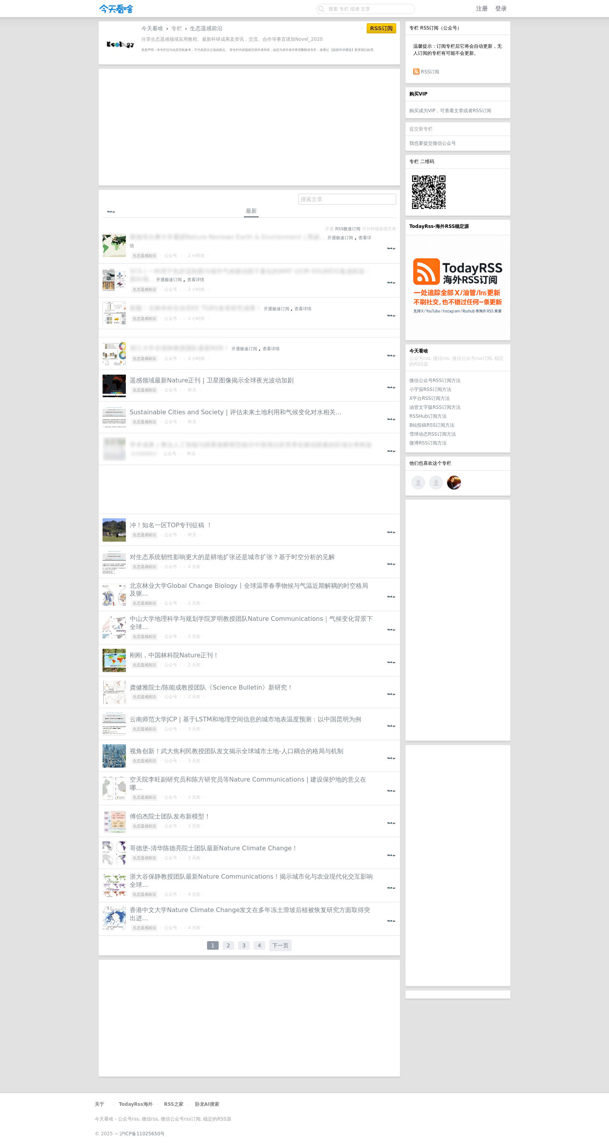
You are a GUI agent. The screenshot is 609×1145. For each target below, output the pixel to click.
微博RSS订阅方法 (428, 443)
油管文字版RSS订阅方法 (435, 407)
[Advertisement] (457, 620)
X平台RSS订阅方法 (429, 398)
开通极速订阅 (340, 237)
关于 (99, 1104)
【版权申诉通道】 (342, 50)
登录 (501, 8)
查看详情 (195, 279)
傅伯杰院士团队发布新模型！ (170, 816)
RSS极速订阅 (348, 228)
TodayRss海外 (136, 1104)
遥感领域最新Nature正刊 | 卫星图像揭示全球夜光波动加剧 (212, 380)
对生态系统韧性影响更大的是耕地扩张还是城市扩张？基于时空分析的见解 (232, 557)
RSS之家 (173, 1104)
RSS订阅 (430, 72)
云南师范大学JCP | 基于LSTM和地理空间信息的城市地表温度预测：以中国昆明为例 (245, 719)
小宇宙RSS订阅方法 (430, 389)
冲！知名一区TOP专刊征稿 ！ (171, 525)
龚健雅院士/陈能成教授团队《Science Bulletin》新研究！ (211, 687)
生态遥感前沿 (206, 28)
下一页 (280, 945)
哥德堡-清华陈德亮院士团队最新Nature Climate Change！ (214, 848)
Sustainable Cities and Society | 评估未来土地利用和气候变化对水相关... (235, 412)
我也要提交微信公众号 (432, 143)
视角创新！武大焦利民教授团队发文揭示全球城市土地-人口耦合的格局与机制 (236, 751)
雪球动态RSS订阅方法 (432, 434)
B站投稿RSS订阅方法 (431, 425)
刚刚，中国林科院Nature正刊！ (174, 655)
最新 (251, 211)
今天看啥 (152, 28)
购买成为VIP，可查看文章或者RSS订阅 (450, 110)
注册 (482, 8)
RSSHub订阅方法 (428, 416)
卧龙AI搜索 (207, 1104)
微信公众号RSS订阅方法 (435, 380)
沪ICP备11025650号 (142, 1133)
